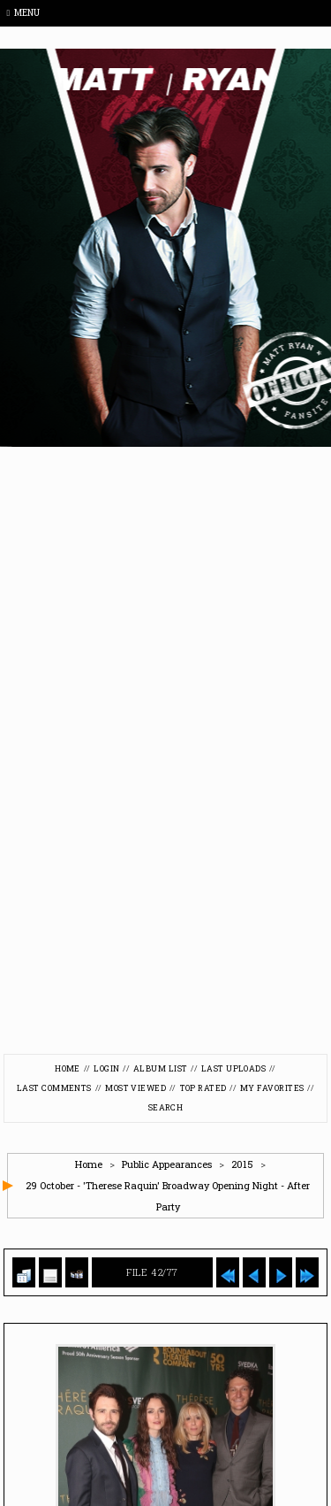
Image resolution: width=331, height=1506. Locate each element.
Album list (160, 1068)
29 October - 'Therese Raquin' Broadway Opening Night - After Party (168, 1196)
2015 (242, 1164)
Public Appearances (167, 1164)
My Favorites (272, 1088)
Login (106, 1068)
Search (166, 1107)
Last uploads (233, 1068)
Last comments (54, 1088)
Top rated (203, 1088)
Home (67, 1068)
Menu (24, 13)
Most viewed (135, 1088)
